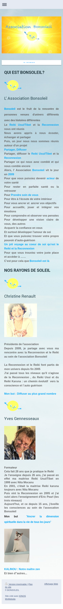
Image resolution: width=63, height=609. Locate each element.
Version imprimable (16, 584)
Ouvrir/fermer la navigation (31, 4)
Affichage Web (51, 584)
